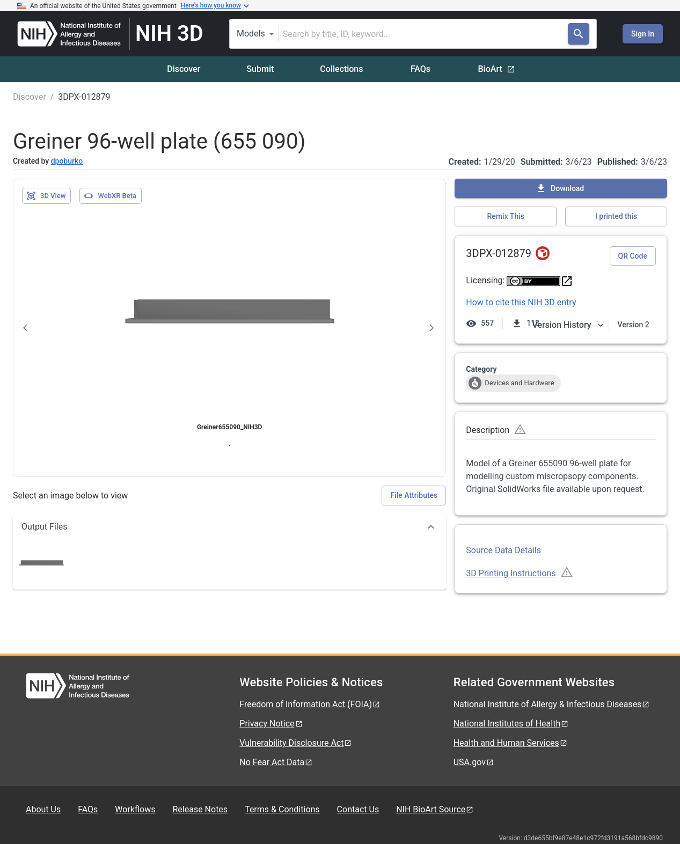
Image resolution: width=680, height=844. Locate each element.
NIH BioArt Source (435, 809)
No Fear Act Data (276, 762)
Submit (260, 69)
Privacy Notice (271, 723)
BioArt (496, 69)
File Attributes (413, 495)
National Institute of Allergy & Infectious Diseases (552, 704)
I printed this (616, 216)
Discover (183, 69)
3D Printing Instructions (510, 573)
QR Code (632, 256)
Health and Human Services (511, 743)
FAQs (420, 69)
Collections (341, 69)
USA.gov (474, 762)
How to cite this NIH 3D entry (521, 302)
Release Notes (200, 809)
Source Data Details (503, 550)
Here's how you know (215, 6)
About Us (43, 809)
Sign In (642, 34)
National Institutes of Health (511, 723)
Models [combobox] (251, 33)
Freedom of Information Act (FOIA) (310, 704)
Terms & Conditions (282, 809)
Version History (568, 325)
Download (560, 188)
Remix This (505, 216)
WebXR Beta (110, 196)
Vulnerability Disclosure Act (295, 743)
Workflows (135, 809)
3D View (45, 196)
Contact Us (358, 809)
